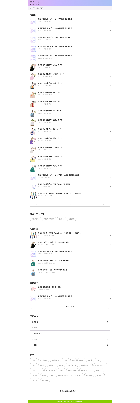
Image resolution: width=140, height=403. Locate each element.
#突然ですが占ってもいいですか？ (70, 375)
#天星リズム (50, 370)
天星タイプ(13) (49, 219)
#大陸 (90, 360)
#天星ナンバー (37, 370)
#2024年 (100, 375)
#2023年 (89, 375)
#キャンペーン (86, 370)
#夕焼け (51, 365)
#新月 (66, 360)
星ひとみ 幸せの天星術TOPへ (70, 391)
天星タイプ (37, 333)
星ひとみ (35, 322)
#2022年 (35, 375)
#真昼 (42, 365)
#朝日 (34, 365)
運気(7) (61, 219)
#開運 (44, 375)
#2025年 (35, 380)
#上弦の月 (43, 360)
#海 (98, 360)
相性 (34, 345)
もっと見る (70, 306)
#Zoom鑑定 (72, 370)
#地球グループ (86, 365)
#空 (73, 360)
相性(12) (72, 219)
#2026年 (45, 380)
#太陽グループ (100, 365)
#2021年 (99, 370)
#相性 (62, 370)
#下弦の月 (55, 360)
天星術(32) (35, 219)
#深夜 (61, 365)
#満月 (34, 360)
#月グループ (72, 365)
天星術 (34, 328)
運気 (34, 339)
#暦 (52, 375)
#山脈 (81, 360)
